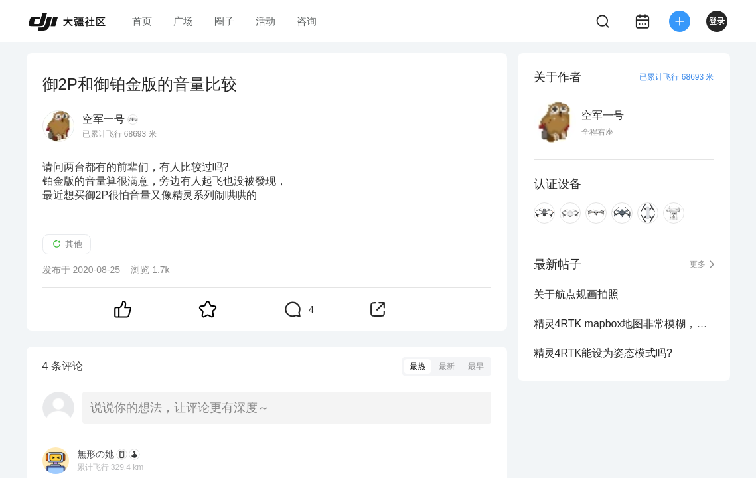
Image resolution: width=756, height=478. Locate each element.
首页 (142, 21)
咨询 (307, 21)
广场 (183, 21)
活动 (265, 21)
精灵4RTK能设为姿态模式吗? (603, 352)
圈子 (224, 21)
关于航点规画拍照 (576, 294)
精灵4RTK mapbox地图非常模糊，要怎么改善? (624, 323)
